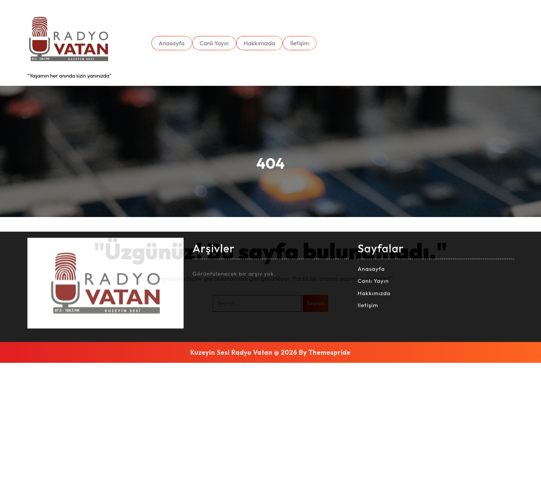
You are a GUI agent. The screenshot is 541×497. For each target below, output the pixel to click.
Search (315, 303)
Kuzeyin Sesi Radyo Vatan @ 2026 (243, 250)
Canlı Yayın (214, 43)
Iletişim (299, 43)
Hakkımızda (259, 43)
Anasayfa (172, 43)
